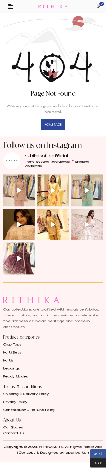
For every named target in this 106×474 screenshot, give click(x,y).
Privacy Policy (15, 402)
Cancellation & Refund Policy (29, 410)
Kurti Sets (12, 352)
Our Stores (13, 427)
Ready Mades (15, 376)
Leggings (11, 368)
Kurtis (8, 360)
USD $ (96, 454)
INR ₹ (96, 463)
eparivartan (77, 452)
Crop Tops (12, 344)
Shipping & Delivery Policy (26, 394)
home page (53, 124)
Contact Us (13, 433)
